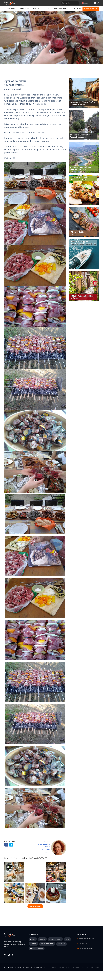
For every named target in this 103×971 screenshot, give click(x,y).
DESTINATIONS (38, 9)
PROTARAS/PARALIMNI (47, 944)
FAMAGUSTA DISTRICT (36, 948)
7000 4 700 (83, 943)
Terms (54, 967)
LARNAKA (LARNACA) (55, 939)
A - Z (49, 9)
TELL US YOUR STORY (90, 9)
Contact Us (95, 967)
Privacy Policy (64, 967)
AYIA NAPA (33, 944)
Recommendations (61, 9)
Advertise (75, 967)
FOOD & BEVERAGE (38, 858)
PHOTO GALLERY (76, 9)
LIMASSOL (42, 939)
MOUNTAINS (61, 944)
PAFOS (67, 939)
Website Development (38, 967)
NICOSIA (32, 939)
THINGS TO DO (25, 9)
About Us (85, 967)
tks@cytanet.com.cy (86, 948)
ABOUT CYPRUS (11, 9)
